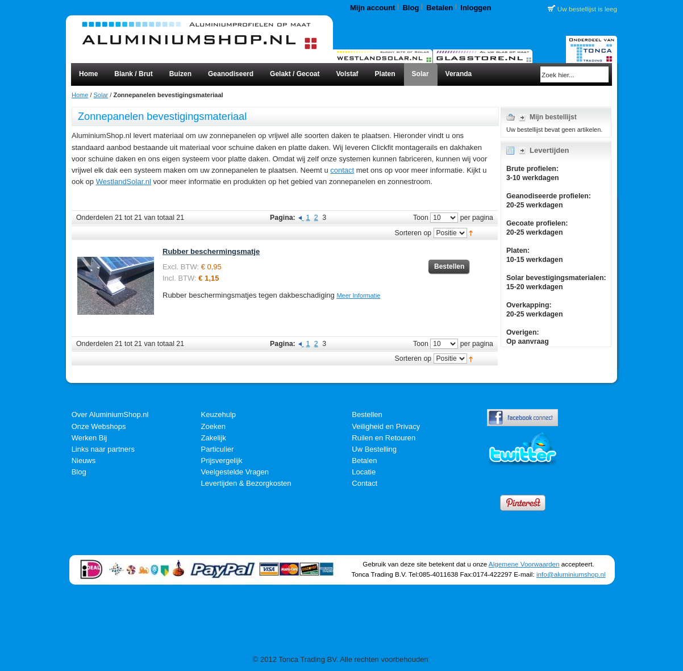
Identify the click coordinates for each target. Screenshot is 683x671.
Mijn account (372, 7)
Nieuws (84, 460)
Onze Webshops (99, 426)
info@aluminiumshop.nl (571, 574)
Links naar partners (103, 449)
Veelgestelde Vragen (235, 472)
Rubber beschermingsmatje (211, 251)
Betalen (439, 7)
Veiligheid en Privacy (386, 426)
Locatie (364, 472)
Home (80, 94)
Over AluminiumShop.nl (110, 414)
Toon (420, 218)
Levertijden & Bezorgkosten (246, 483)
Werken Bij (89, 438)
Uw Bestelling (374, 449)
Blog (410, 7)
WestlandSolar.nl (123, 181)
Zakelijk (213, 438)
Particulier (217, 449)
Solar (101, 94)
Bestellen (367, 414)
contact (342, 170)
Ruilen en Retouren (383, 438)
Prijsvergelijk (222, 460)
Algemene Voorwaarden (524, 564)
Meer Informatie (358, 295)
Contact (364, 483)
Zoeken (213, 426)
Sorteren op (413, 233)
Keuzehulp (218, 414)
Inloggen (475, 7)
